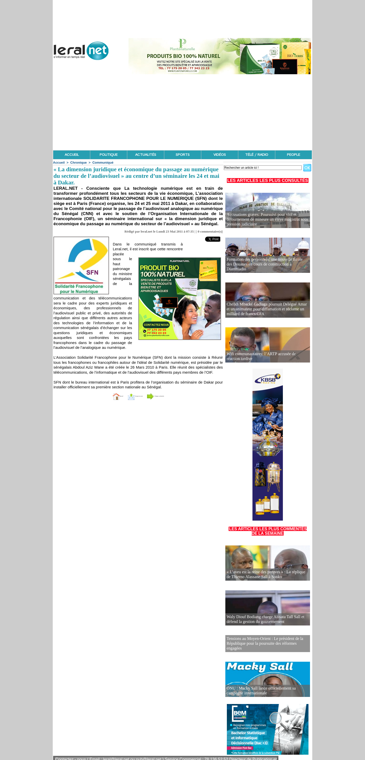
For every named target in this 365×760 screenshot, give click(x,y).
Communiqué (102, 162)
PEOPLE (293, 154)
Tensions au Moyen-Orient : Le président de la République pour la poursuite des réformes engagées (264, 640)
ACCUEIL (72, 154)
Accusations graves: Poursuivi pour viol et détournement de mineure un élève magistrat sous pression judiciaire (267, 222)
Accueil (59, 162)
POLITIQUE (109, 154)
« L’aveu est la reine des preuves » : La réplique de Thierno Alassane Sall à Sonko (263, 575)
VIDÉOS (219, 154)
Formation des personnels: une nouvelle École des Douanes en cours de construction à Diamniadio (262, 267)
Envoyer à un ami (125, 396)
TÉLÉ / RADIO (256, 154)
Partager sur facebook (172, 396)
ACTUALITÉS (145, 154)
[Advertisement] (182, 112)
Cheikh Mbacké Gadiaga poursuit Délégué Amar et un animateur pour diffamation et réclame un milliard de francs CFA (265, 310)
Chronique (78, 162)
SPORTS (183, 154)
